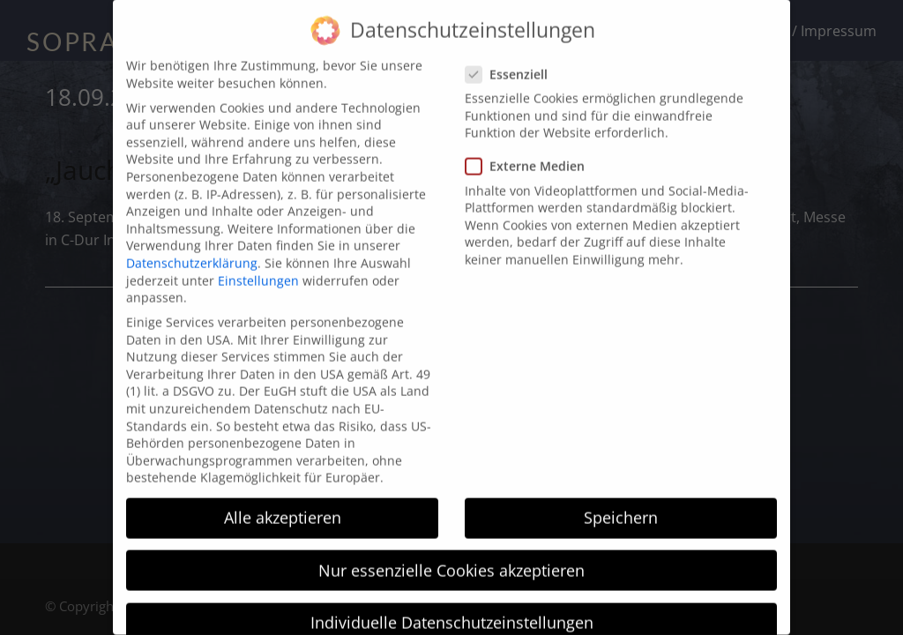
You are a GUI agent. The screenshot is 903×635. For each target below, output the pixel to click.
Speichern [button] (621, 496)
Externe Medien (530, 145)
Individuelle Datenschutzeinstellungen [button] (451, 600)
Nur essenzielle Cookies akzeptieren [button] (451, 548)
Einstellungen (258, 258)
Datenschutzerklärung (191, 241)
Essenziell (512, 52)
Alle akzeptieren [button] (282, 496)
